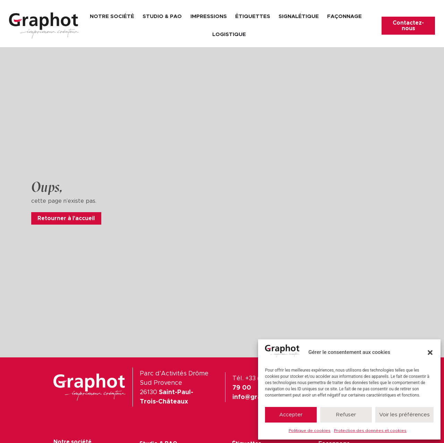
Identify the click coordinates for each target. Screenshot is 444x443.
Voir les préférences (404, 414)
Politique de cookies (310, 430)
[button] (430, 352)
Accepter (290, 414)
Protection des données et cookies (370, 430)
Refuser (346, 414)
